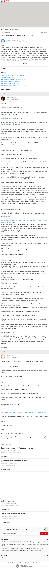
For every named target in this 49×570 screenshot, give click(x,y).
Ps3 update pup (5, 77)
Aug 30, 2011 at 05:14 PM (22, 42)
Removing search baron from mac (11, 79)
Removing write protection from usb (11, 85)
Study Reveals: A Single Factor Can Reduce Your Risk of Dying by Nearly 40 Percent (23, 542)
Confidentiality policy (27, 562)
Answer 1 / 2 (4, 94)
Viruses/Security (14, 29)
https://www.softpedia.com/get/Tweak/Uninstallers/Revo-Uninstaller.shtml (23, 412)
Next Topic (44, 32)
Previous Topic (6, 32)
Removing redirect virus (8, 83)
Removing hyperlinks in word (9, 81)
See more (25, 63)
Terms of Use (19, 562)
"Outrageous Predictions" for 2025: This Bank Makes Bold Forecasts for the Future (23, 548)
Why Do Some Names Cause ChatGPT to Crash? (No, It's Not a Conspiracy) (21, 550)
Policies (39, 562)
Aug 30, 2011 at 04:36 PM (12, 99)
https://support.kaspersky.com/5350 (11, 118)
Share (4, 68)
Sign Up (9, 562)
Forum (6, 29)
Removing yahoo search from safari (11, 558)
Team (13, 562)
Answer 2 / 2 (4, 352)
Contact (35, 562)
